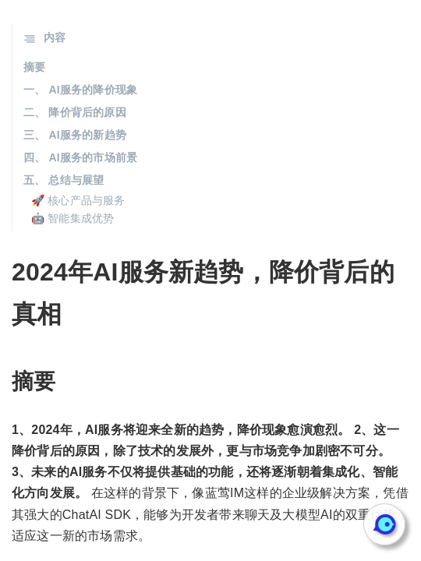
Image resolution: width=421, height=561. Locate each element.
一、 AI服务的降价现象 (80, 89)
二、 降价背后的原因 (74, 112)
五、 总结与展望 (63, 180)
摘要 (34, 67)
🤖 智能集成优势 (73, 218)
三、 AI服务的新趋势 (74, 135)
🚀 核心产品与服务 (78, 200)
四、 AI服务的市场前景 (80, 157)
